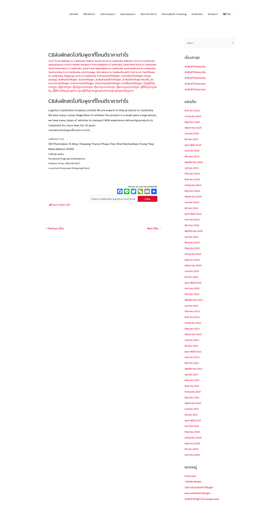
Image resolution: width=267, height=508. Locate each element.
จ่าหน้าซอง (197, 14)
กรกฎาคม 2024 (193, 185)
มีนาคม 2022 (191, 346)
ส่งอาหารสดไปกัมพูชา (115, 83)
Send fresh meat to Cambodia (88, 68)
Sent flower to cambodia (81, 76)
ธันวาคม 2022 (192, 294)
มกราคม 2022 (192, 357)
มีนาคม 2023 (191, 277)
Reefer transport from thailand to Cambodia (112, 64)
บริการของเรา (107, 14)
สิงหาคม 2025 (192, 111)
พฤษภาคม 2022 (193, 334)
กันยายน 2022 (192, 311)
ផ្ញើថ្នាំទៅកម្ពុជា (100, 87)
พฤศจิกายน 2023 (194, 231)
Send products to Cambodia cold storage (100, 72)
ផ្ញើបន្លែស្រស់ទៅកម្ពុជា (119, 87)
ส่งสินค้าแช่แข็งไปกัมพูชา (141, 79)
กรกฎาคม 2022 (193, 323)
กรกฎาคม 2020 (193, 438)
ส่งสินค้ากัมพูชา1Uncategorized (202, 499)
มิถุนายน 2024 (192, 191)
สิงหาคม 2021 (192, 386)
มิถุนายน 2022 (192, 329)
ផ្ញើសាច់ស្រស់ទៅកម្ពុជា (142, 87)
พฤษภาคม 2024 (193, 197)
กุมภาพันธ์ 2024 (193, 214)
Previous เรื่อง (54, 232)
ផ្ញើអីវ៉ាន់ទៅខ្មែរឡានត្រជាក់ (106, 90)
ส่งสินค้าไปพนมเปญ (196, 67)
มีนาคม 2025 (191, 139)
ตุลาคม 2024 (192, 168)
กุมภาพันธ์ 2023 (193, 283)
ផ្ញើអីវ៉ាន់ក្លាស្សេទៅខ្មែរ (81, 90)
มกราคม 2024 (192, 220)
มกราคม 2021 (192, 426)
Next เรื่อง (153, 232)
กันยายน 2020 (192, 432)
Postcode (190, 476)
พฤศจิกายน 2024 (194, 162)
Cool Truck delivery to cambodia (67, 61)
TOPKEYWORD (193, 482)
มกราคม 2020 (192, 455)
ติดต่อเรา (213, 14)
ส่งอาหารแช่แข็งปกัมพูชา (141, 83)
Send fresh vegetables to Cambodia (128, 68)
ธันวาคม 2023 (192, 225)
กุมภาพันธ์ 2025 (193, 145)
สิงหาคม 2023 (192, 248)
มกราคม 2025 (192, 151)
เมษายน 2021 (192, 409)
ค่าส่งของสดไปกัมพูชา (143, 76)
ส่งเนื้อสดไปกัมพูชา (58, 87)
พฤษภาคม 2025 (193, 128)
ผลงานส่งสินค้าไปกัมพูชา (198, 493)
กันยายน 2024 (192, 174)
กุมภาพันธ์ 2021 (193, 420)
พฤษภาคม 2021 (193, 403)
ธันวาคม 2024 (192, 156)
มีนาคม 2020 (192, 449)
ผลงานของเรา (128, 14)
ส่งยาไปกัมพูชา (118, 79)
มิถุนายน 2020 (192, 443)
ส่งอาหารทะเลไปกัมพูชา (90, 83)
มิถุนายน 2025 (192, 122)
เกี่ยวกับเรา (89, 14)
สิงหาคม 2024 (192, 179)
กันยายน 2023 (192, 242)
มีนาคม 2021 (191, 415)
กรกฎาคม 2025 (193, 116)
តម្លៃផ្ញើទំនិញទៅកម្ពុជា (81, 87)
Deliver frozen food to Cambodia (106, 61)
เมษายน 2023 (192, 271)
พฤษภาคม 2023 (193, 265)
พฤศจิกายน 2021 (194, 369)
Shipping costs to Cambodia (113, 76)
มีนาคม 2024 (192, 208)
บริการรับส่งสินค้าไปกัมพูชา (199, 487)
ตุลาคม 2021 (191, 375)
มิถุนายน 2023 (192, 260)
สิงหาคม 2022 (192, 317)
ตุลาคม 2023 (192, 237)
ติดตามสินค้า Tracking (174, 14)
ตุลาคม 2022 (192, 306)
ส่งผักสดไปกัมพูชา (99, 79)
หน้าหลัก (73, 14)
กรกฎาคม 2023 (193, 254)
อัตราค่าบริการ (148, 14)
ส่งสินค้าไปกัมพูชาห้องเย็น (62, 83)
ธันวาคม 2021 (192, 363)
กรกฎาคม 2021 (193, 392)
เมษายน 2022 (192, 340)
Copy (148, 203)
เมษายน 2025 (192, 134)
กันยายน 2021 (192, 380)
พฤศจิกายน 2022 (194, 300)
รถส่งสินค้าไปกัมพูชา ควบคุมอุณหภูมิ (68, 79)
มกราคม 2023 (192, 288)
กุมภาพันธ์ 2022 (193, 352)
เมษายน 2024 (192, 202)
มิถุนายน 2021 (192, 398)
